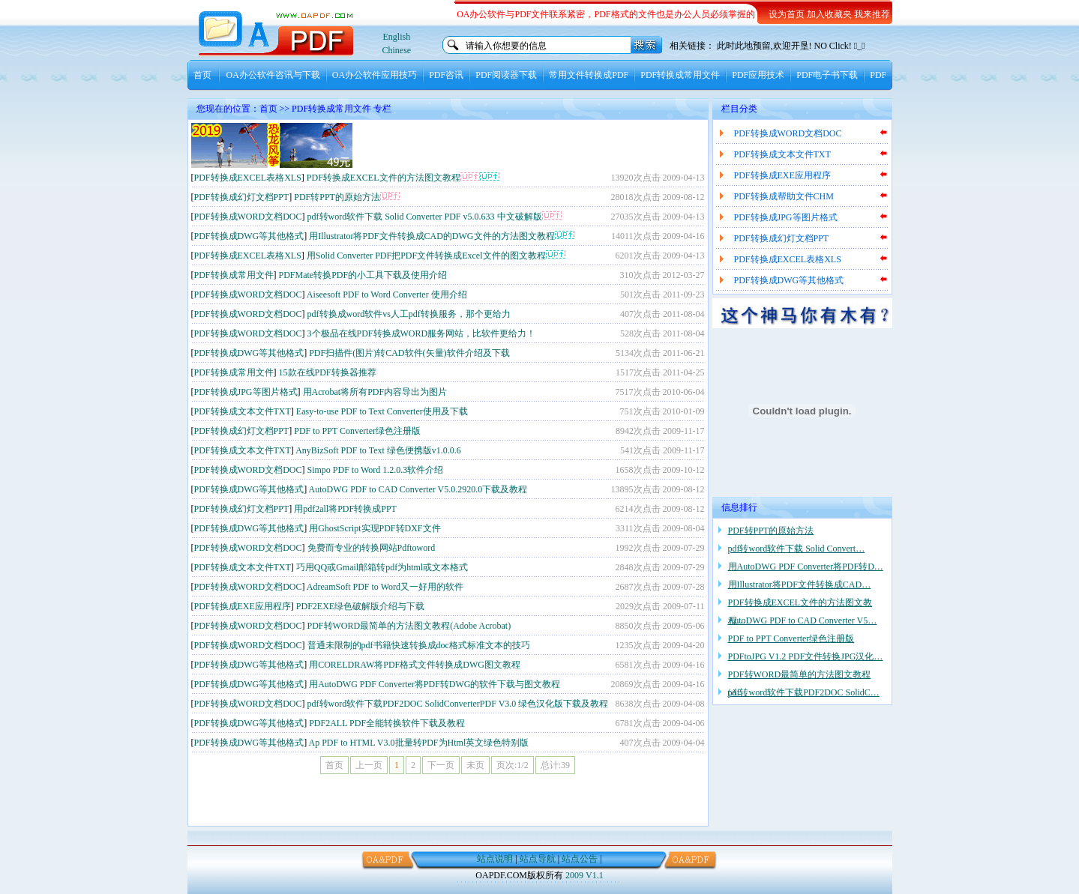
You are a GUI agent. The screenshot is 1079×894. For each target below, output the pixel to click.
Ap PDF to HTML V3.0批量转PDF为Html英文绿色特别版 (419, 742)
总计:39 (555, 765)
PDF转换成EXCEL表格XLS (247, 177)
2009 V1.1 (584, 875)
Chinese (397, 50)
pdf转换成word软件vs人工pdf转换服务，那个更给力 (409, 314)
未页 (475, 765)
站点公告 (580, 859)
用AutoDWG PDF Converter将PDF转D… (805, 566)
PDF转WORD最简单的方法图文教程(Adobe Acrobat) (409, 625)
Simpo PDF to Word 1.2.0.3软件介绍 (375, 470)
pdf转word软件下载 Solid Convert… (796, 548)
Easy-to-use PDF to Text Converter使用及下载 (382, 411)
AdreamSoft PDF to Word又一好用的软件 (385, 587)
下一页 (440, 765)
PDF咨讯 (446, 75)
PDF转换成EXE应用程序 (242, 606)
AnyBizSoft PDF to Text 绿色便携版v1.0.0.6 (378, 450)
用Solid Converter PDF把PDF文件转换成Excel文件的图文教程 (426, 255)
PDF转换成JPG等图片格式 (246, 392)
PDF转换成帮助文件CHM (784, 196)
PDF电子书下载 (827, 75)
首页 (202, 75)
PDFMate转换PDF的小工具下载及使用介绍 (363, 275)
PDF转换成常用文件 (680, 75)
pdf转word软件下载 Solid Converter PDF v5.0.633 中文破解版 (424, 216)
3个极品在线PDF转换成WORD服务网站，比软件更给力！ (421, 333)
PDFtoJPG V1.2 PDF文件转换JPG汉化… (805, 656)
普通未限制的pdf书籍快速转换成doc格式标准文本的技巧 (418, 645)
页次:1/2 (512, 765)
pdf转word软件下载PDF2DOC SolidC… (804, 692)
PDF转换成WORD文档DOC (248, 216)
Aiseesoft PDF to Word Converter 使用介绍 (387, 294)
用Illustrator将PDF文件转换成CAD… (799, 584)
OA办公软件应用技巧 (374, 75)
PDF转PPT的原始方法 (337, 197)
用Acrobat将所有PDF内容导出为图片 (375, 392)
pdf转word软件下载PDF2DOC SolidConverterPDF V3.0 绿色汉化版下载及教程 (458, 703)
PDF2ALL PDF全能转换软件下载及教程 (387, 723)
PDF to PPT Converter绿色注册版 (357, 431)
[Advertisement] (529, 145)
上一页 (368, 765)
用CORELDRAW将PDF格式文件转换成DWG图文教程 (414, 664)
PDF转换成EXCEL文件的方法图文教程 (383, 177)
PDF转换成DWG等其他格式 (249, 236)
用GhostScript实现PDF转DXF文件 (374, 528)
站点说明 (495, 859)
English (397, 36)
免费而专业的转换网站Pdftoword (371, 548)
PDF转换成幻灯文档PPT (241, 197)
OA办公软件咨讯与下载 (273, 75)
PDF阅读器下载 (506, 75)
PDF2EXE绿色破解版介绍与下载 (360, 606)
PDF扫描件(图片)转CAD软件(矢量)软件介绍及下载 (409, 353)
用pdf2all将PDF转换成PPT (345, 509)
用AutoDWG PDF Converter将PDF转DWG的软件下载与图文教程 (434, 684)
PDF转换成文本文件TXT (242, 411)
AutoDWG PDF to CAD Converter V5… (802, 620)
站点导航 (538, 859)
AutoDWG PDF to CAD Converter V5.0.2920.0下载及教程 (418, 489)
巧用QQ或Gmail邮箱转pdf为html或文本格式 (382, 567)
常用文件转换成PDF (588, 75)
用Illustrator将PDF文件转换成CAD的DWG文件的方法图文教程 (431, 236)
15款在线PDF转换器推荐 (327, 372)
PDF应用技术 (758, 75)
